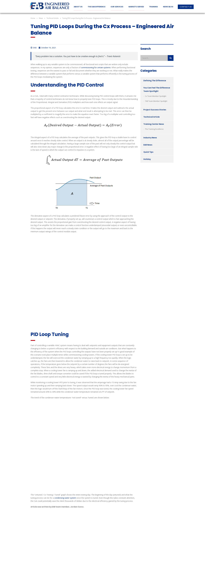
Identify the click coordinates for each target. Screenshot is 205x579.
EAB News (147, 144)
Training (153, 7)
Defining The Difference (154, 80)
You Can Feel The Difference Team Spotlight (156, 89)
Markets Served (136, 7)
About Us (78, 7)
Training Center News (153, 124)
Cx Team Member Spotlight (155, 96)
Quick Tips (148, 152)
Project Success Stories (154, 109)
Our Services (117, 7)
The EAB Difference (96, 7)
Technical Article (151, 116)
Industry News (150, 137)
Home (33, 18)
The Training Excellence (154, 129)
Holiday (147, 159)
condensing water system (65, 497)
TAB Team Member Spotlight (156, 101)
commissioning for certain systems (96, 67)
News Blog (168, 7)
